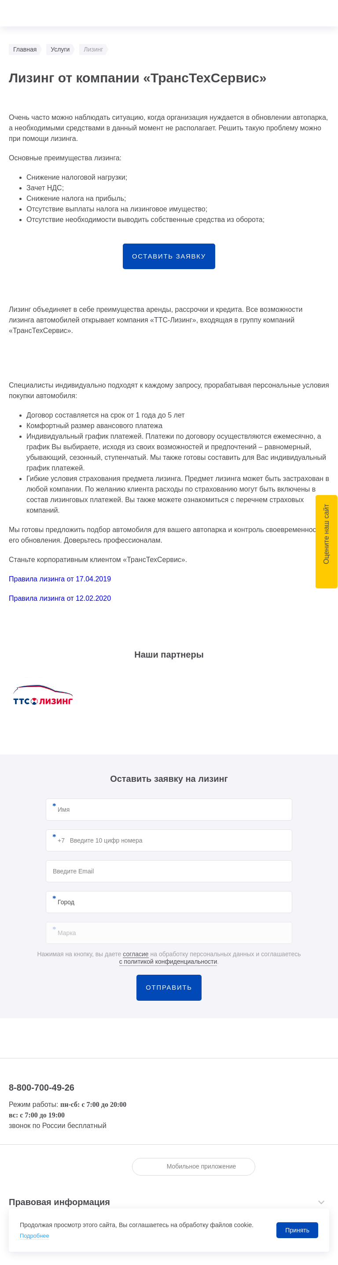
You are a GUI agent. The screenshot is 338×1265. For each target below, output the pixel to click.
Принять (297, 1230)
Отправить (169, 995)
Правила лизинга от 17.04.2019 (60, 584)
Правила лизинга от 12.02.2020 (60, 603)
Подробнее (36, 1235)
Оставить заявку (169, 259)
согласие (135, 959)
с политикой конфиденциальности (168, 966)
